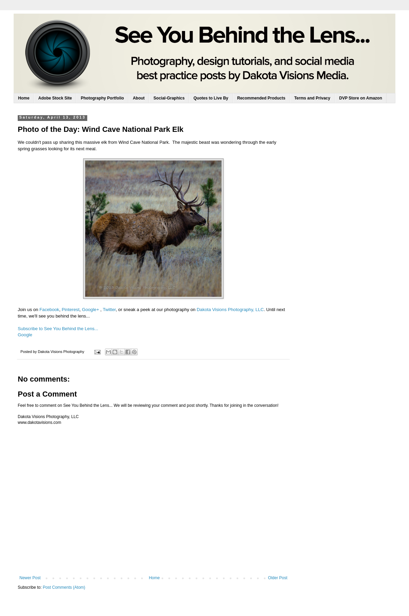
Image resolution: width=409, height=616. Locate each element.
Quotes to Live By (211, 98)
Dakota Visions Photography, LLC (230, 309)
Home (23, 98)
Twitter (109, 309)
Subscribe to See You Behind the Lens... (58, 328)
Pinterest (70, 309)
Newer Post (30, 577)
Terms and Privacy (312, 98)
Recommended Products (261, 98)
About (139, 98)
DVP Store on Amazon (360, 98)
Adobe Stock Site (55, 98)
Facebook (49, 309)
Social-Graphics (168, 98)
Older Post (277, 577)
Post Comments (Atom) (64, 587)
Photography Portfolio (102, 98)
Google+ (90, 309)
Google (25, 334)
